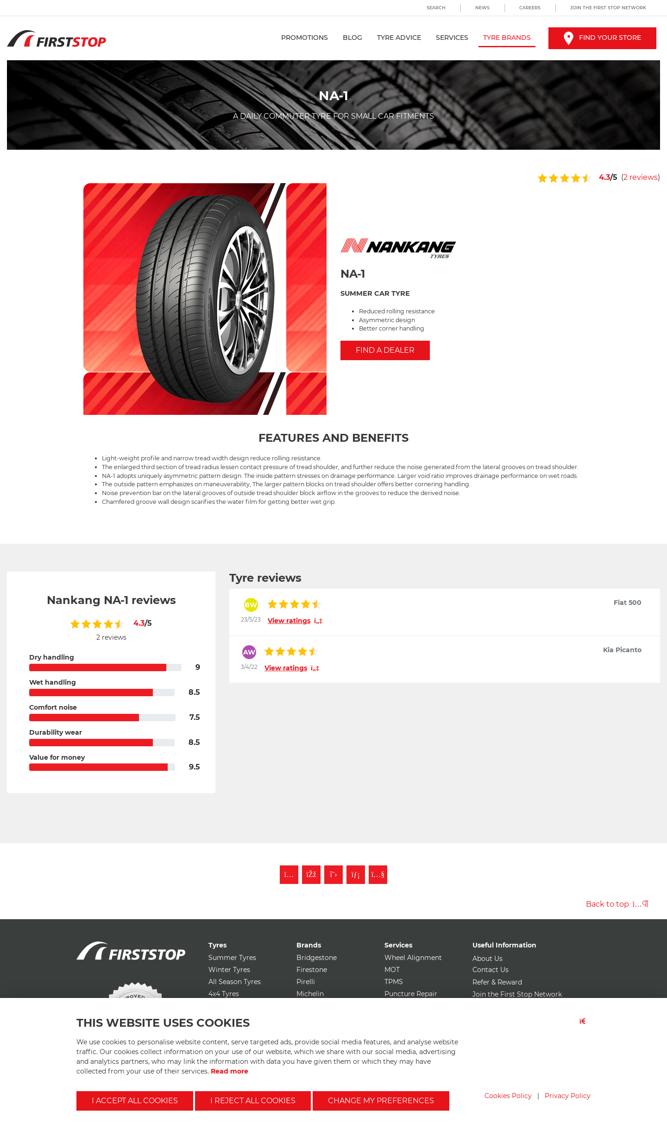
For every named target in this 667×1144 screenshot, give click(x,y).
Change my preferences (381, 1100)
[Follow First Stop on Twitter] (333, 874)
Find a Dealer (385, 350)
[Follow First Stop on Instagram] (289, 874)
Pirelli (305, 982)
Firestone (311, 970)
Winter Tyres (229, 970)
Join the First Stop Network (608, 7)
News (482, 7)
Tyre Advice (399, 37)
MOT (392, 970)
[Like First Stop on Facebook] (311, 874)
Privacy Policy (568, 1096)
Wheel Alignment (413, 957)
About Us (487, 958)
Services (452, 37)
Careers (530, 7)
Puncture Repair (410, 994)
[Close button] (585, 1027)
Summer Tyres (232, 957)
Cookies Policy (508, 1096)
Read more (229, 1071)
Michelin (310, 994)
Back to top (617, 904)
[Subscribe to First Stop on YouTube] (378, 874)
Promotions (304, 37)
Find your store (602, 37)
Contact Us (490, 970)
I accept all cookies (135, 1100)
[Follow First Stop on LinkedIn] (355, 874)
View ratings (295, 620)
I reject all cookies (253, 1100)
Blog (352, 37)
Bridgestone (316, 957)
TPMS (393, 982)
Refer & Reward (497, 982)
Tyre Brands (507, 37)
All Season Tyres (234, 982)
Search (436, 7)
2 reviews (640, 177)
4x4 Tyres (223, 994)
